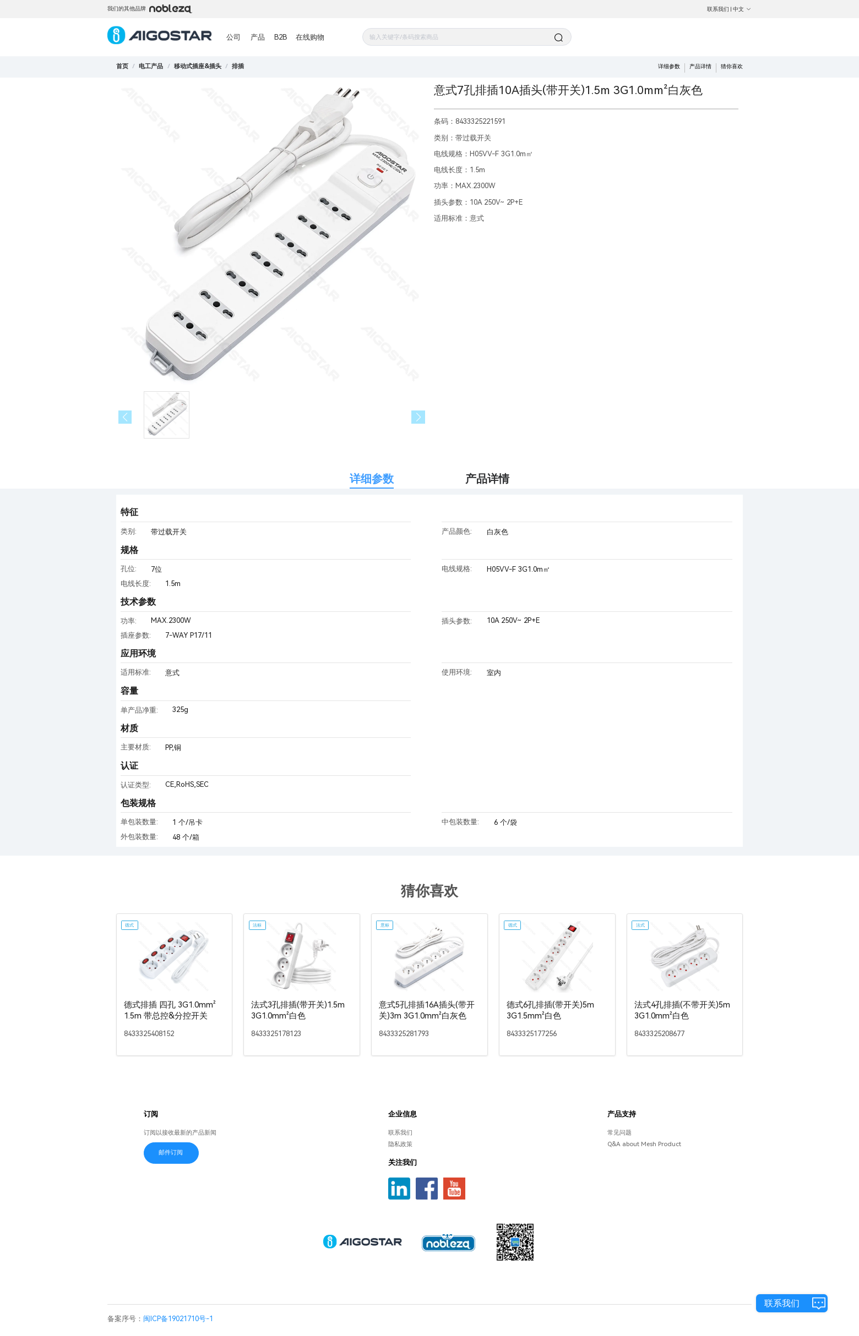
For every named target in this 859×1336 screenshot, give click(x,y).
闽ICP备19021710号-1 (178, 1319)
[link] (151, 66)
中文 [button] (742, 9)
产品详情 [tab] (487, 479)
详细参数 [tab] (372, 479)
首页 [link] (122, 66)
